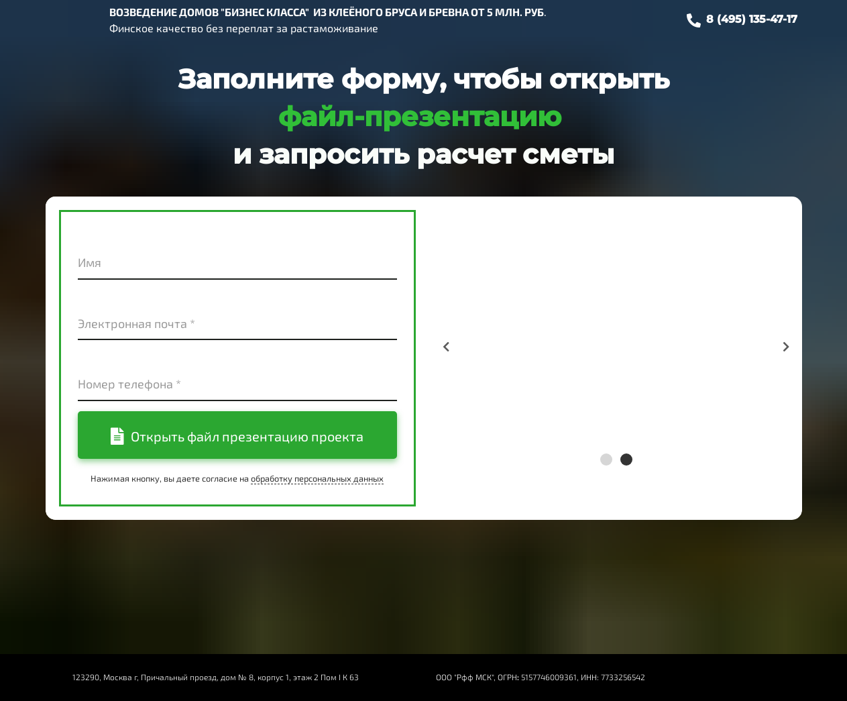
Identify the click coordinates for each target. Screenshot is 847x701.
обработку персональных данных (317, 478)
